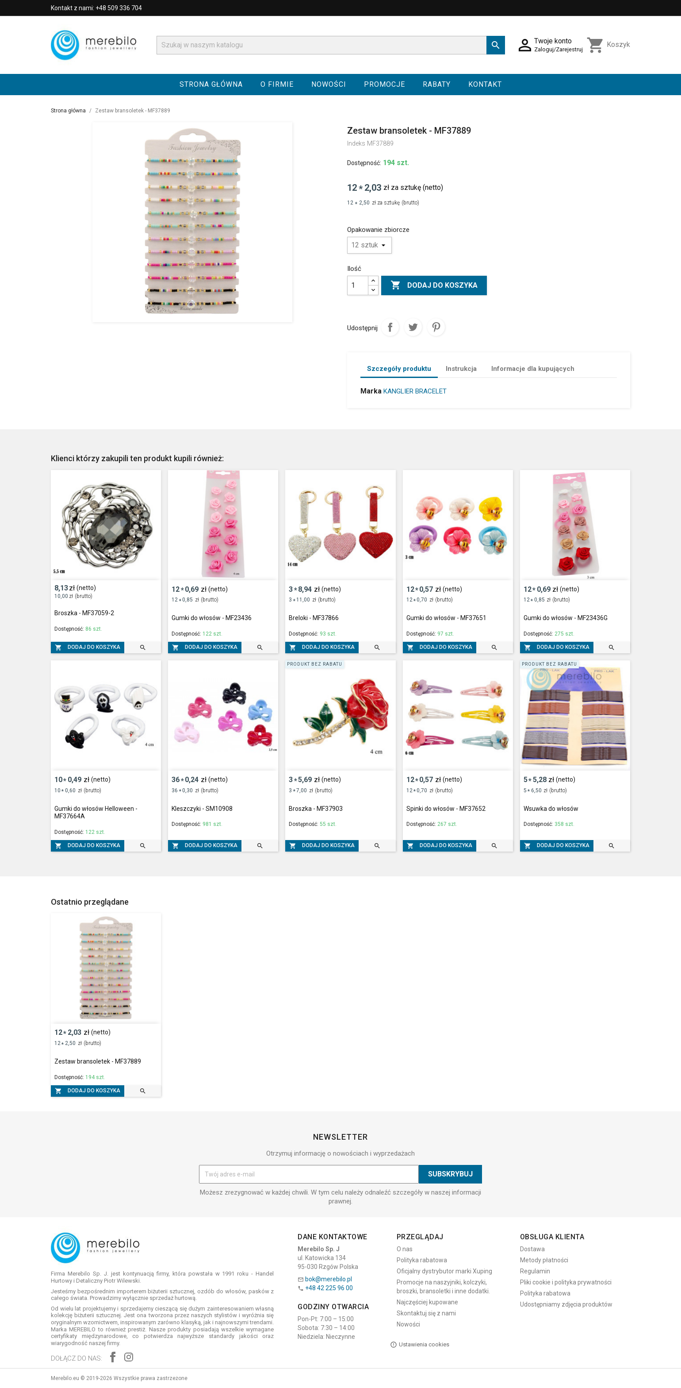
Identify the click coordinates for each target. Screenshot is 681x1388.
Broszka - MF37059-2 (84, 613)
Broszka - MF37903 (316, 808)
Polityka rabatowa (422, 1260)
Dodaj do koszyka (434, 285)
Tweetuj (413, 327)
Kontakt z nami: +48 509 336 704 (96, 8)
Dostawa (532, 1249)
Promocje (384, 84)
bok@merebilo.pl (328, 1279)
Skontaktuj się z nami (426, 1313)
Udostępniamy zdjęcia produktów (566, 1304)
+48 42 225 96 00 (329, 1288)
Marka (371, 391)
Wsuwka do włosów (551, 808)
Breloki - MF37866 (314, 617)
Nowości (328, 84)
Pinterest (436, 327)
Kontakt (485, 84)
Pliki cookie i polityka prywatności (566, 1282)
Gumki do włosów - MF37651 (446, 617)
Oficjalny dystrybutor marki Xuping (444, 1271)
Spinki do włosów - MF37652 (446, 808)
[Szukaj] (331, 45)
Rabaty (437, 84)
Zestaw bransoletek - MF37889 (97, 1061)
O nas (405, 1249)
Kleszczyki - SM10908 (202, 808)
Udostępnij (390, 327)
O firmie (277, 84)
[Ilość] (357, 285)
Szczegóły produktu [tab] (399, 369)
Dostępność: (364, 162)
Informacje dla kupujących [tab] (532, 369)
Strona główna (211, 84)
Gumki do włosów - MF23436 (212, 617)
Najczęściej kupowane (427, 1302)
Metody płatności (544, 1260)
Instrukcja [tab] (461, 369)
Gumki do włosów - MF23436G (566, 617)
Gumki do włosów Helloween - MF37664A (96, 812)
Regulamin (535, 1271)
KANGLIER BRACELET (415, 391)
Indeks (356, 143)
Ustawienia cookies (419, 1344)
